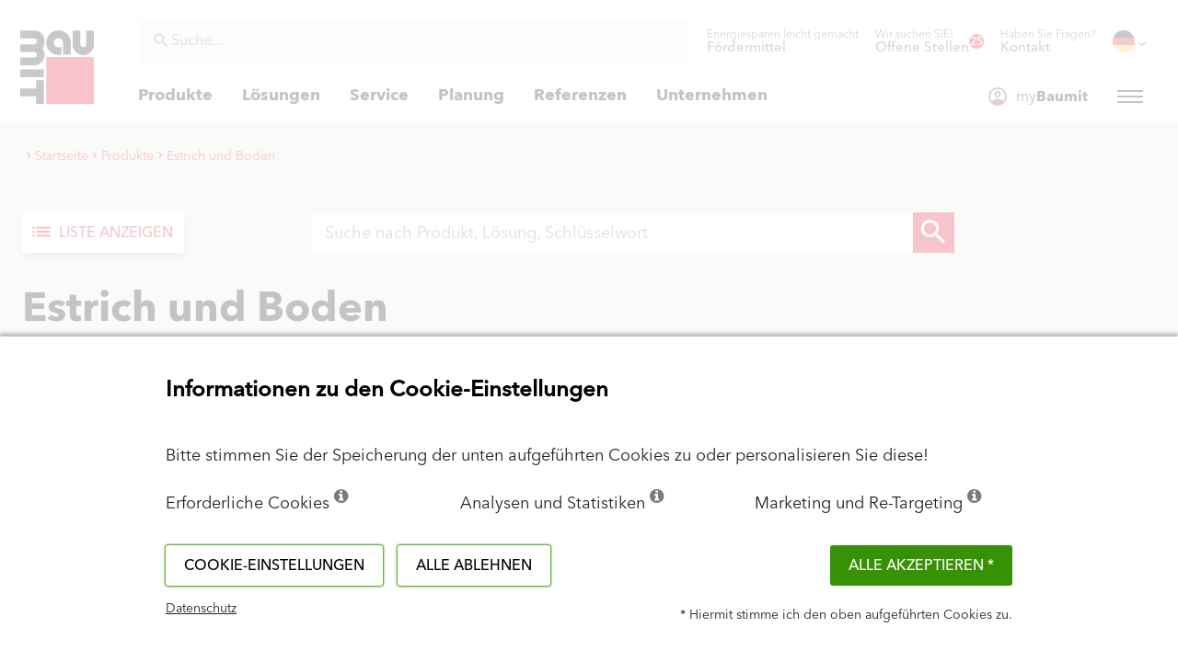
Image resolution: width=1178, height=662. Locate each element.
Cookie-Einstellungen (274, 565)
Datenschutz (201, 609)
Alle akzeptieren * (921, 565)
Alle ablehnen (474, 565)
